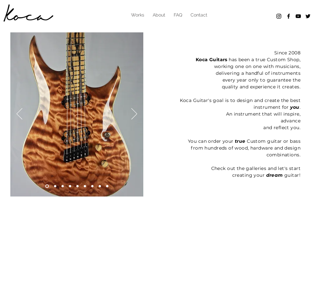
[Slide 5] (77, 186)
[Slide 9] (100, 186)
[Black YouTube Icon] (298, 16)
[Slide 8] (92, 186)
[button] (137, 15)
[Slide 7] (85, 186)
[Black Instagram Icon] (279, 16)
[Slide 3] (70, 186)
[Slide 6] (47, 186)
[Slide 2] (62, 186)
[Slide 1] (55, 186)
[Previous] (19, 114)
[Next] (134, 114)
